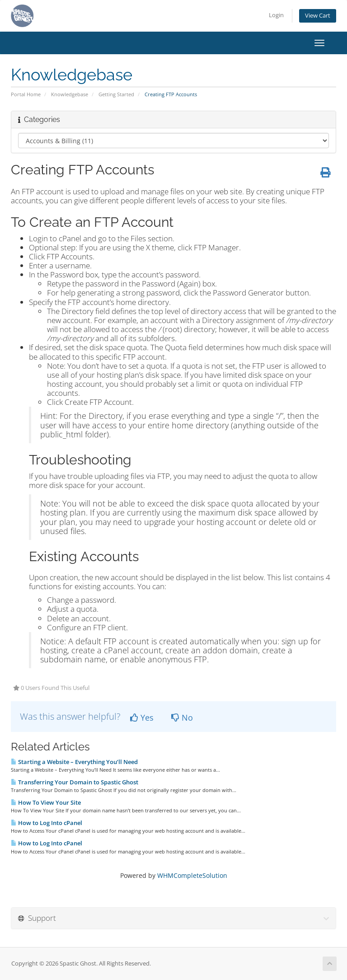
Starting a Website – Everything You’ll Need (74, 762)
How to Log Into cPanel (46, 823)
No (182, 717)
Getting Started (116, 94)
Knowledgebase (69, 94)
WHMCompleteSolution (192, 875)
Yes (142, 717)
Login (276, 15)
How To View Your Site (46, 802)
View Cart (317, 15)
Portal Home (26, 94)
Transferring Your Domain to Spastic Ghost (74, 782)
